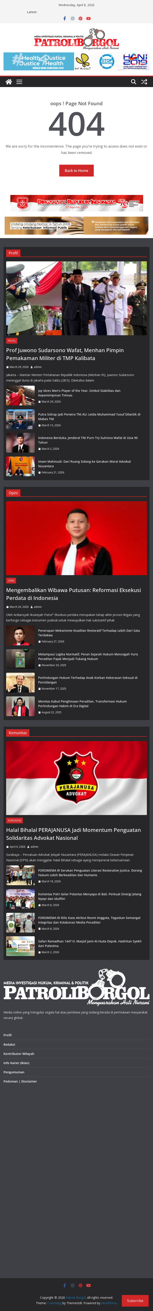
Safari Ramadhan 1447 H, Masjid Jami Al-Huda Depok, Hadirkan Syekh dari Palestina (90, 943)
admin (38, 367)
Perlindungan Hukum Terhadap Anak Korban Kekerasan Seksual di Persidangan (88, 680)
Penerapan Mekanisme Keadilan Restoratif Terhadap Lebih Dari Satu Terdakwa (89, 632)
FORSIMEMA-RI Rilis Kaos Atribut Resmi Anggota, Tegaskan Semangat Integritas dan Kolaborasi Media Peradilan (89, 920)
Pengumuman (14, 1072)
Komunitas (14, 820)
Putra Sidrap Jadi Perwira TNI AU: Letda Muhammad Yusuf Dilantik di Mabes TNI (89, 416)
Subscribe (135, 1300)
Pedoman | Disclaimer (20, 1081)
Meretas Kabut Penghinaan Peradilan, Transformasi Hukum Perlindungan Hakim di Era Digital (82, 703)
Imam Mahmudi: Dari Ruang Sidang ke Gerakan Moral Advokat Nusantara (84, 463)
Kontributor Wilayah (19, 1054)
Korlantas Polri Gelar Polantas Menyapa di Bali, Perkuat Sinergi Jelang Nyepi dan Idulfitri (89, 896)
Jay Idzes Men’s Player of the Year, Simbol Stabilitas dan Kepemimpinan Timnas (79, 393)
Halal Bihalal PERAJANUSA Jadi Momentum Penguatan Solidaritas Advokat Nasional (73, 833)
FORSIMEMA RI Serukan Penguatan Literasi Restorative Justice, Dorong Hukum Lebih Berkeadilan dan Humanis (90, 872)
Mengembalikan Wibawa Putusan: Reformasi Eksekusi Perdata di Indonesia (73, 593)
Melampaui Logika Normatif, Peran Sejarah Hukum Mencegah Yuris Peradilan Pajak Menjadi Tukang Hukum (88, 656)
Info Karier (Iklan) (16, 1063)
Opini (11, 580)
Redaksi (9, 1044)
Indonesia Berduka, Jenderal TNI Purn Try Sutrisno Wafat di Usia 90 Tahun (88, 440)
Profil (12, 340)
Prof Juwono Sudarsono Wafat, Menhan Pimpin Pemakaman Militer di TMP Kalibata (65, 354)
